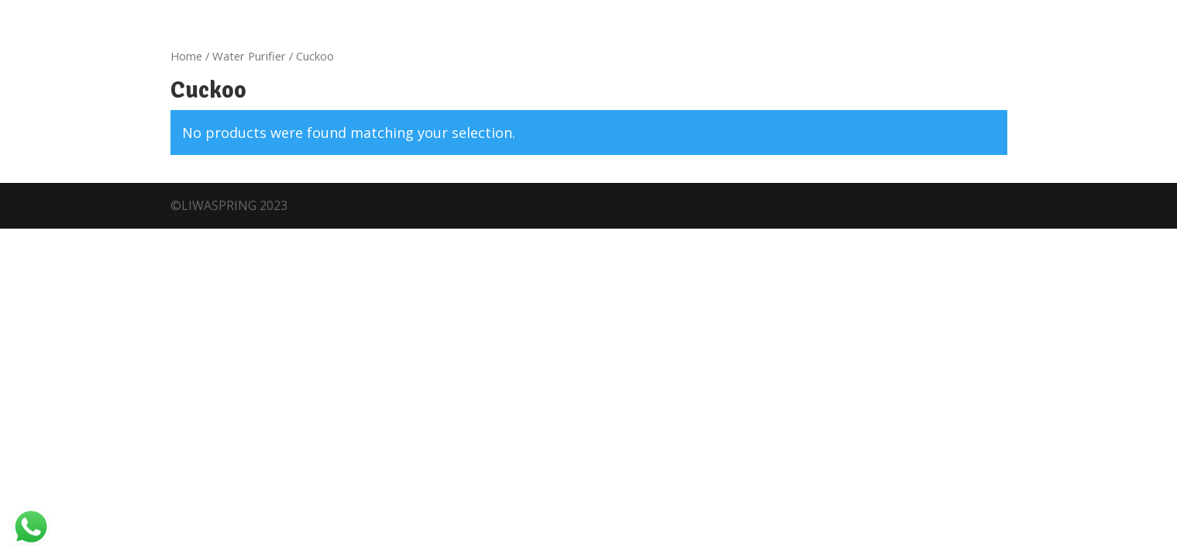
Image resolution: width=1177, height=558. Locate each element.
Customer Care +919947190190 (157, 13)
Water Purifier (249, 183)
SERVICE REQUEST (1024, 109)
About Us (140, 111)
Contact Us (620, 111)
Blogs (485, 111)
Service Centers (848, 48)
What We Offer (312, 111)
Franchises (217, 111)
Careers (543, 111)
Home (79, 111)
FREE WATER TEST (895, 109)
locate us (301, 13)
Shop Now (404, 111)
